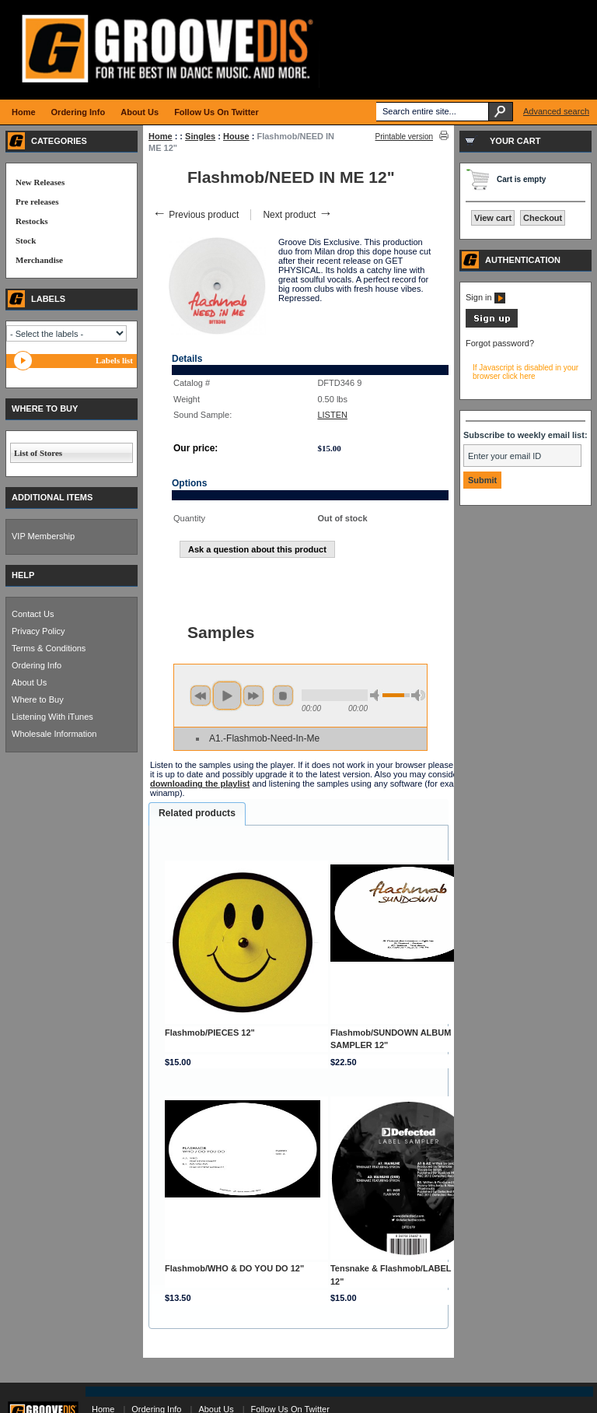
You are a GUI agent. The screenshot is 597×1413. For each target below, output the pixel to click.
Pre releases (37, 201)
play (227, 695)
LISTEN (332, 414)
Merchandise (39, 260)
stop (283, 695)
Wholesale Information (54, 733)
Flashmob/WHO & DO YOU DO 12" (234, 1268)
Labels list (114, 360)
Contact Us (33, 614)
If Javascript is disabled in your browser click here (525, 371)
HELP (23, 575)
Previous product (195, 214)
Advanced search (556, 111)
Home (160, 136)
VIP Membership (43, 536)
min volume (377, 695)
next (253, 695)
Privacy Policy (38, 631)
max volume (418, 695)
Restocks (32, 221)
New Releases (40, 182)
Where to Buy (38, 699)
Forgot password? (500, 343)
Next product (297, 214)
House (236, 136)
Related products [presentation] (197, 813)
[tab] (197, 814)
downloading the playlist (200, 783)
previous (200, 695)
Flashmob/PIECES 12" (210, 1032)
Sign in (485, 297)
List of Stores (38, 453)
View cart (492, 218)
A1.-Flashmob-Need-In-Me (264, 738)
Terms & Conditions (49, 648)
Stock (26, 240)
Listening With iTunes (52, 716)
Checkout (542, 218)
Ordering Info (36, 665)
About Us (29, 682)
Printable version (404, 136)
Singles (200, 136)
